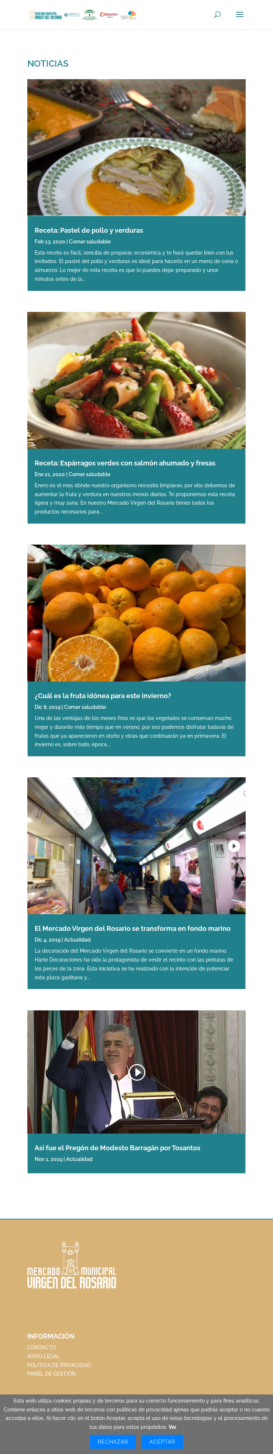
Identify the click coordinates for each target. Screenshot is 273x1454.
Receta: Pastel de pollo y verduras (89, 230)
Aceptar (162, 1442)
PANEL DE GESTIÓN (51, 1374)
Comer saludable (90, 242)
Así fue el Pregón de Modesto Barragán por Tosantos (117, 1148)
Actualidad (77, 940)
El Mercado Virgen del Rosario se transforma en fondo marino (133, 928)
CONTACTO (41, 1347)
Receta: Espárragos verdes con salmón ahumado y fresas (125, 463)
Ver (172, 1427)
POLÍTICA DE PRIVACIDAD (59, 1365)
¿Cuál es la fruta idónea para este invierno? (103, 696)
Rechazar (113, 1442)
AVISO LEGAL (43, 1356)
